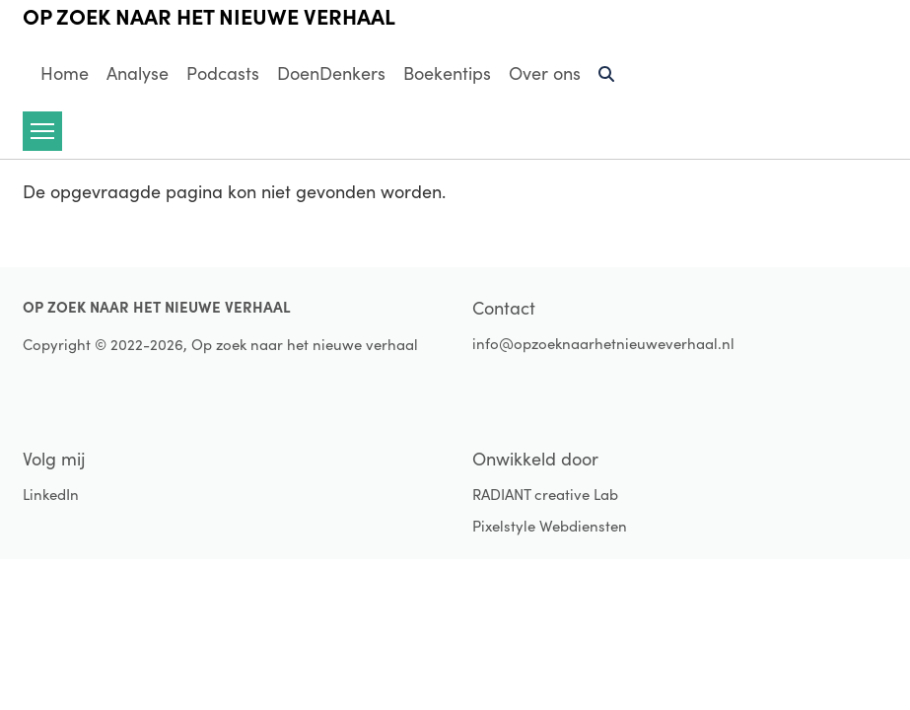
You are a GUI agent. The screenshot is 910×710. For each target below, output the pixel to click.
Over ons (545, 73)
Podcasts (222, 73)
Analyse (137, 73)
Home (64, 73)
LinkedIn (51, 494)
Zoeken (607, 82)
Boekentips (447, 73)
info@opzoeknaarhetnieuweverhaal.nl (603, 343)
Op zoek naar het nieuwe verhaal (209, 16)
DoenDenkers (331, 73)
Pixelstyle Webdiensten (549, 525)
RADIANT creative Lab (545, 494)
